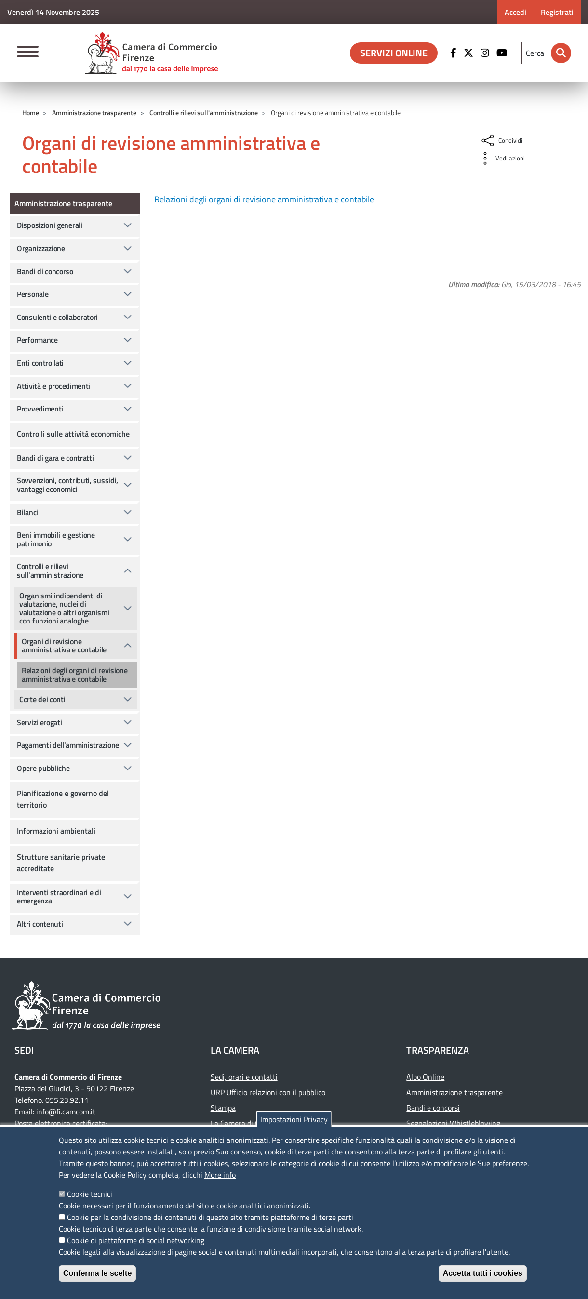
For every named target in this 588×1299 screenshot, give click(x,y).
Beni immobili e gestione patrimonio (56, 539)
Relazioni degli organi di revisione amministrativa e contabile (264, 199)
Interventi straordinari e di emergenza (59, 897)
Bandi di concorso (45, 271)
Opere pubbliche (43, 768)
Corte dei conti (42, 699)
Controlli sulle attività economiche (73, 433)
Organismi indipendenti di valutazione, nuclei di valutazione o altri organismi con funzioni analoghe (64, 608)
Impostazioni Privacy (294, 1119)
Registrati (557, 12)
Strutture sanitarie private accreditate (61, 862)
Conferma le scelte (97, 1273)
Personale (32, 294)
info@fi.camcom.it (65, 1111)
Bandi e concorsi (433, 1107)
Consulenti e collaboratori (57, 317)
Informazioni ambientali (56, 830)
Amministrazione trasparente (94, 112)
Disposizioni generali (49, 225)
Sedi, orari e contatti (244, 1077)
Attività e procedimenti (53, 386)
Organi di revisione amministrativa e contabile (64, 646)
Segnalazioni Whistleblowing (453, 1123)
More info (220, 1174)
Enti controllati (40, 363)
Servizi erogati (39, 722)
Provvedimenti (40, 408)
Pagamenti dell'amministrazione (68, 745)
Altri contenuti (40, 923)
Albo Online (425, 1077)
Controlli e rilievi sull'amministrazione (203, 112)
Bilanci (27, 512)
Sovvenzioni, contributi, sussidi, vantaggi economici (67, 485)
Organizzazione (41, 248)
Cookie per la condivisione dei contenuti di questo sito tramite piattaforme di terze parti (210, 1217)
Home (30, 112)
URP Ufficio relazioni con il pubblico (268, 1092)
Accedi (515, 12)
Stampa (223, 1107)
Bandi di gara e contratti (55, 458)
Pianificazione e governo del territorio (63, 798)
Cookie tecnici (89, 1194)
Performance (37, 339)
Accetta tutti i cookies (482, 1273)
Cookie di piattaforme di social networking (135, 1240)
